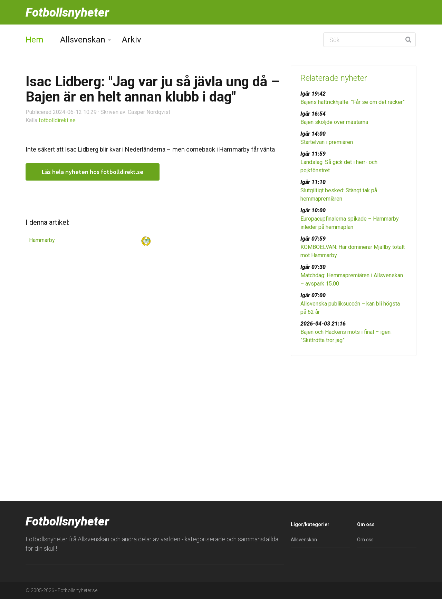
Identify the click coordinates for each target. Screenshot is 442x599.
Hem (35, 40)
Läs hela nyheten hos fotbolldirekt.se (92, 172)
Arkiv (131, 40)
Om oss (365, 539)
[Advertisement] (353, 414)
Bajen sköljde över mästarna (334, 122)
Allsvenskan (82, 40)
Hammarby (42, 240)
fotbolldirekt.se (57, 120)
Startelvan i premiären (326, 142)
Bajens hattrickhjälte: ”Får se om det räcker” (352, 102)
